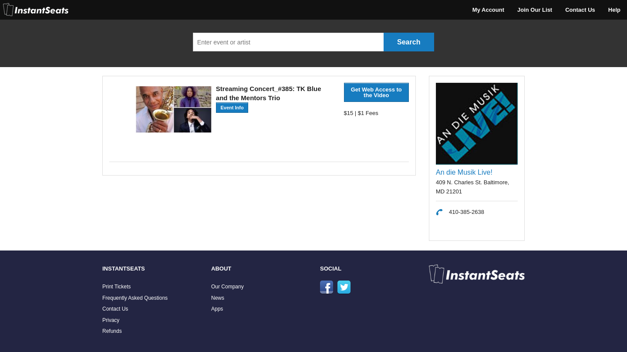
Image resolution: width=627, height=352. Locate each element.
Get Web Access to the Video (376, 92)
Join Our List (534, 10)
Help (614, 10)
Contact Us (580, 10)
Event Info (231, 107)
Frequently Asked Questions (135, 298)
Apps (217, 309)
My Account (488, 10)
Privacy (110, 320)
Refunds (112, 331)
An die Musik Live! (464, 172)
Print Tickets (116, 287)
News (217, 298)
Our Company (227, 287)
